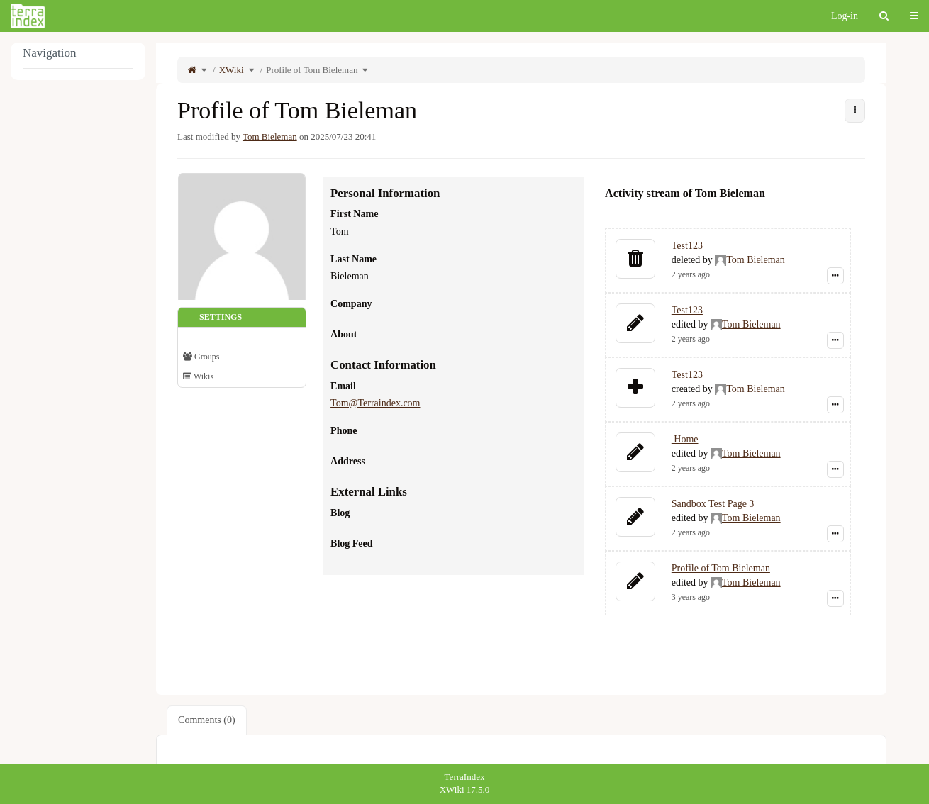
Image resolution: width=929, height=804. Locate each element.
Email (343, 386)
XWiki (231, 70)
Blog (340, 513)
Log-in (844, 16)
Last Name (353, 259)
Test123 (687, 245)
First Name (354, 213)
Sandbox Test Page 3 (713, 503)
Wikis (198, 376)
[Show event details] (835, 275)
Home (685, 439)
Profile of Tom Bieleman (311, 70)
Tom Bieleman (270, 136)
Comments (206, 720)
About (343, 334)
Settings (220, 317)
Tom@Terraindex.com (375, 403)
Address (347, 461)
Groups (201, 357)
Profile (199, 337)
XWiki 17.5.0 (465, 789)
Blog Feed (351, 543)
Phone (343, 430)
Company (351, 303)
